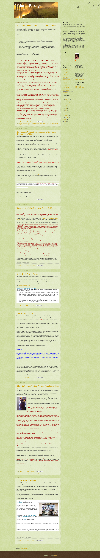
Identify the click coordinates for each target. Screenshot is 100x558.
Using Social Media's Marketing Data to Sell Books (36, 208)
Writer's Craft (25, 18)
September (67, 99)
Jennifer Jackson (66, 89)
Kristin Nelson (65, 82)
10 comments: (32, 377)
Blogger (55, 555)
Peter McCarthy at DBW (23, 266)
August (66, 105)
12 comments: (32, 199)
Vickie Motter (65, 77)
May (66, 110)
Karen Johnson (66, 90)
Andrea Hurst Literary (67, 76)
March (66, 113)
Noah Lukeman (66, 80)
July (66, 106)
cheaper (20, 123)
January (66, 117)
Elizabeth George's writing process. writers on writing (29, 473)
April (66, 112)
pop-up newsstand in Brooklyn (38, 541)
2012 (65, 119)
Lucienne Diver (66, 74)
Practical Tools (36, 18)
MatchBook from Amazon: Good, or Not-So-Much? (36, 25)
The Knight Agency (66, 69)
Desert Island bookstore (27, 518)
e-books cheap (27, 124)
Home (18, 18)
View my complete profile (79, 79)
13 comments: (32, 121)
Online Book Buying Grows (27, 274)
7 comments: (32, 471)
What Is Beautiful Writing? (26, 313)
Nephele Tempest (66, 72)
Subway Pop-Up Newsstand (27, 480)
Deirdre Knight (65, 71)
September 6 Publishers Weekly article (29, 56)
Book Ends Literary (66, 79)
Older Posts (58, 546)
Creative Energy (67, 18)
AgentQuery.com (78, 88)
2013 (65, 97)
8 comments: (32, 540)
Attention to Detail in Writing (24, 200)
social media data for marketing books (35, 266)
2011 (65, 121)
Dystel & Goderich (66, 87)
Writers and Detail (33, 200)
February (67, 115)
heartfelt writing (34, 378)
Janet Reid (65, 85)
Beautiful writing (28, 378)
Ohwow (24, 519)
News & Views (46, 18)
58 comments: (32, 265)
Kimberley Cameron (66, 92)
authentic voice (22, 378)
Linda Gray (78, 60)
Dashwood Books (25, 516)
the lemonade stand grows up (49, 541)
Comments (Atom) (23, 548)
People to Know (57, 18)
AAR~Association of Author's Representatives (79, 87)
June (66, 108)
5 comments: (32, 305)
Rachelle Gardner (66, 84)
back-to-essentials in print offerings (25, 541)
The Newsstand (19, 502)
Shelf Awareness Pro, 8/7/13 (24, 285)
